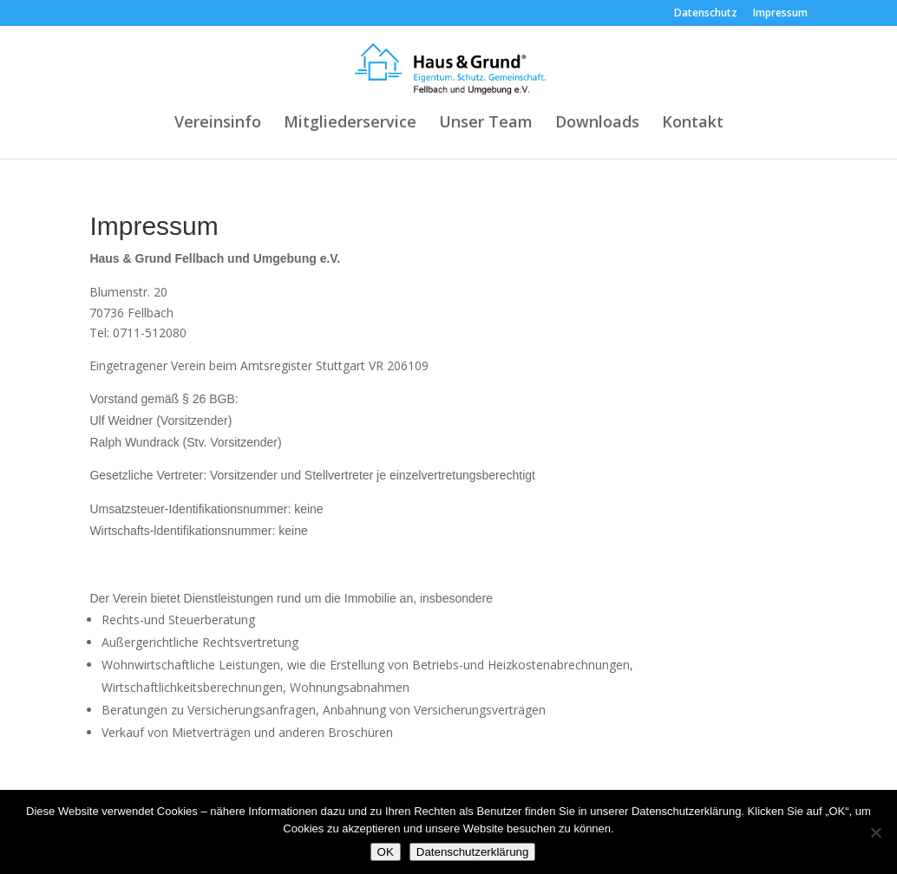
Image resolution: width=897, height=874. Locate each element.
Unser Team (486, 123)
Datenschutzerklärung (472, 851)
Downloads (597, 123)
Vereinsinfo (217, 123)
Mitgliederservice (350, 123)
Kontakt (692, 123)
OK (385, 851)
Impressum (780, 14)
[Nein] (875, 832)
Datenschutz (705, 14)
